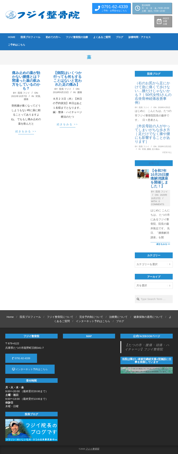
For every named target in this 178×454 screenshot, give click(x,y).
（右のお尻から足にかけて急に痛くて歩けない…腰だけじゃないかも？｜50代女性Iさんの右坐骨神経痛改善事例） (153, 92)
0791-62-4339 (21, 358)
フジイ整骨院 (92, 449)
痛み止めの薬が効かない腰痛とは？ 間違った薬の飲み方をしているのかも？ (26, 80)
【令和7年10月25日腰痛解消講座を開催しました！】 (160, 178)
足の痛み (156, 149)
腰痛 (26, 99)
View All (167, 152)
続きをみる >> (26, 131)
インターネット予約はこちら (30, 369)
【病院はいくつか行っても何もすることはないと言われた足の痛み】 (67, 78)
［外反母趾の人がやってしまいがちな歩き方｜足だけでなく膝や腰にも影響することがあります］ (152, 133)
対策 (38, 96)
